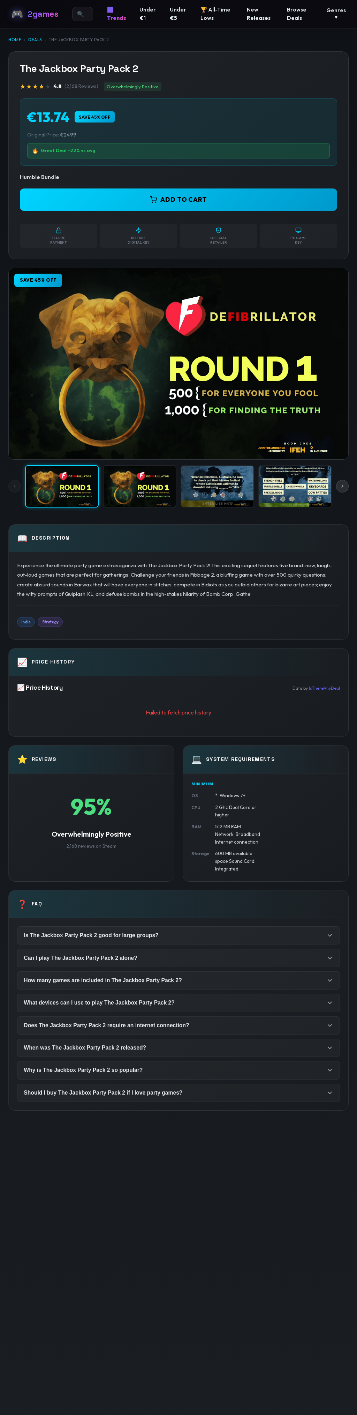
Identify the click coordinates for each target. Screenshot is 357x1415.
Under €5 (178, 13)
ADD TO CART (178, 199)
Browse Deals (296, 13)
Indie (26, 622)
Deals (35, 39)
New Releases (259, 13)
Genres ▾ (336, 13)
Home (14, 39)
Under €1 (147, 13)
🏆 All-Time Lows (215, 13)
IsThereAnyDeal (324, 688)
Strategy (52, 622)
